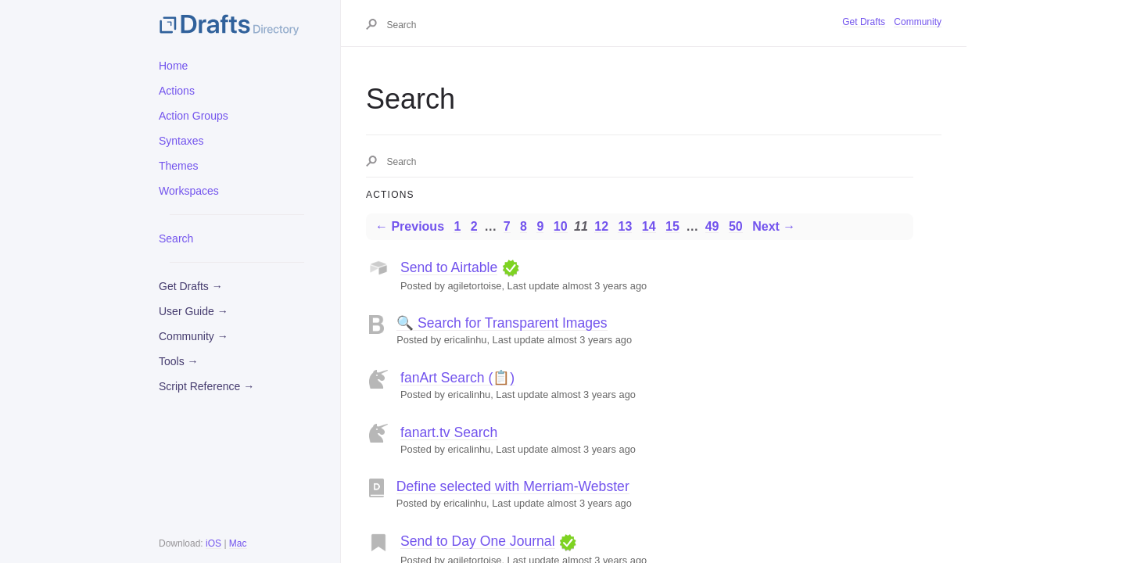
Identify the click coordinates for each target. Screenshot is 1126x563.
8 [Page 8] (523, 226)
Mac (238, 543)
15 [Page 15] (672, 226)
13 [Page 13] (625, 226)
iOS (213, 543)
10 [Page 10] (561, 226)
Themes (179, 166)
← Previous (409, 226)
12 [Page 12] (601, 226)
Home (173, 65)
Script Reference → (206, 386)
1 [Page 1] (457, 226)
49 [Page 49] (712, 226)
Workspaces (189, 191)
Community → (193, 336)
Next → (773, 226)
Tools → (179, 361)
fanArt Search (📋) (457, 377)
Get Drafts (863, 21)
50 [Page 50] (736, 226)
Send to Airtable (448, 267)
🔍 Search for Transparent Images (501, 323)
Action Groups (193, 115)
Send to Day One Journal (477, 541)
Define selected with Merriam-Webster (512, 486)
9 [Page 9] (539, 226)
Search (176, 238)
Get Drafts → (191, 286)
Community (917, 21)
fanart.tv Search (448, 432)
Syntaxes (181, 140)
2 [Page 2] (474, 226)
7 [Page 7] (507, 226)
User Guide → (193, 311)
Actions (177, 90)
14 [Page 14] (649, 226)
